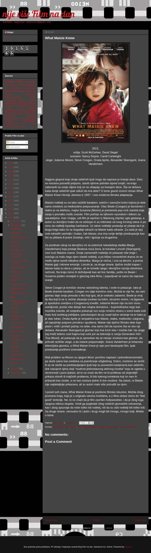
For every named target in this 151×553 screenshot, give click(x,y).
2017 (11, 200)
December (16, 221)
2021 (11, 184)
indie (79, 427)
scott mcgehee (112, 427)
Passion (14, 346)
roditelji (102, 427)
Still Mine (14, 312)
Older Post (140, 520)
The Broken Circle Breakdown (19, 302)
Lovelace (14, 276)
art (6, 85)
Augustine (15, 335)
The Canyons (16, 327)
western (8, 108)
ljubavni (31, 100)
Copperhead (16, 229)
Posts (11, 142)
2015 (11, 209)
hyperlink (31, 108)
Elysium (14, 280)
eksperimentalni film (15, 124)
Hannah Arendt (17, 293)
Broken (13, 363)
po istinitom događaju (20, 88)
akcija (21, 85)
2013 (11, 217)
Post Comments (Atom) (101, 528)
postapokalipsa (12, 118)
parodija (31, 110)
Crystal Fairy (16, 359)
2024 (11, 171)
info (6, 37)
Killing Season (17, 355)
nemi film (21, 126)
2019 (11, 192)
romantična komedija (15, 103)
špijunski (18, 113)
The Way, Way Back (17, 317)
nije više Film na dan (38, 13)
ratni (33, 105)
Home (96, 520)
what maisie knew (128, 427)
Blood (13, 297)
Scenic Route (16, 288)
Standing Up (16, 272)
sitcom (32, 124)
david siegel (58, 427)
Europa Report (17, 331)
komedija (30, 81)
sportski (27, 113)
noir (19, 108)
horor (13, 85)
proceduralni (11, 110)
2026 (11, 163)
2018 (11, 196)
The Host (14, 351)
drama (73, 427)
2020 (11, 188)
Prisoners (14, 245)
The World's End (18, 267)
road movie (25, 105)
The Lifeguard (17, 250)
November (16, 225)
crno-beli (22, 110)
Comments (13, 147)
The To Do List (17, 323)
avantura (31, 103)
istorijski (30, 94)
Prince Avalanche (18, 284)
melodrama (10, 100)
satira (7, 105)
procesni (9, 113)
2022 (11, 180)
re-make (25, 118)
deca (67, 427)
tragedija (31, 116)
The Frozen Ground (15, 255)
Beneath (14, 241)
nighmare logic (11, 126)
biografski (19, 91)
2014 (11, 213)
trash (32, 97)
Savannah (15, 233)
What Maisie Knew (19, 237)
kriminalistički (12, 97)
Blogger (128, 547)
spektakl (15, 105)
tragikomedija (28, 121)
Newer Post (51, 520)
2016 (11, 205)
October (15, 368)
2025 (11, 167)
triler (19, 81)
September (16, 373)
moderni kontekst (90, 427)
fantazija (22, 100)
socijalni (30, 85)
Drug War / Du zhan (17, 341)
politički (9, 91)
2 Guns (13, 308)
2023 (11, 175)
